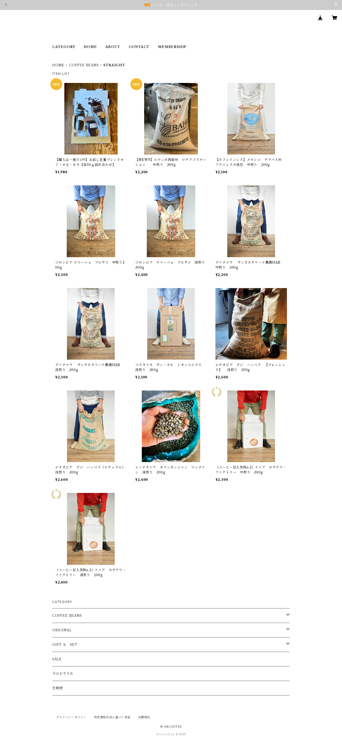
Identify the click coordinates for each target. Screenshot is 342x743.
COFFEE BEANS (84, 65)
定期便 (57, 688)
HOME (90, 47)
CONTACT (139, 47)
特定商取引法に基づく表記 (112, 717)
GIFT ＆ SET (64, 644)
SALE (57, 659)
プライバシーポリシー (71, 717)
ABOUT (112, 47)
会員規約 (144, 717)
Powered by (171, 734)
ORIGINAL (61, 630)
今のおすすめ (62, 673)
